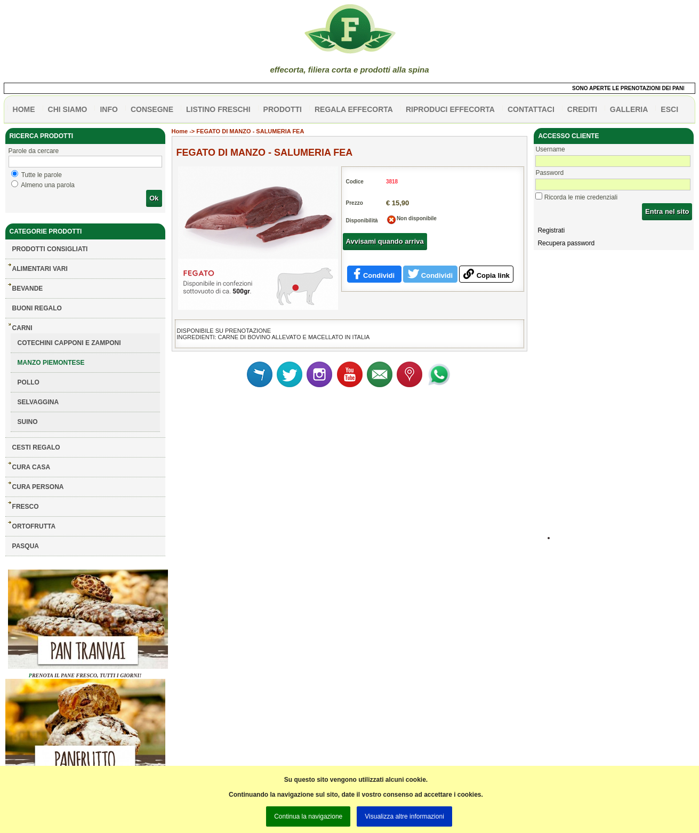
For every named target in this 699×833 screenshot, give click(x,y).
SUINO (28, 422)
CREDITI (582, 109)
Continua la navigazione (308, 816)
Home (180, 131)
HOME (24, 109)
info (108, 109)
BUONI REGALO (37, 308)
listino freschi (218, 109)
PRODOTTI (282, 109)
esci (669, 109)
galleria (629, 109)
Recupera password (565, 243)
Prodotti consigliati (50, 249)
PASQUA (25, 546)
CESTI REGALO (36, 447)
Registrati (551, 230)
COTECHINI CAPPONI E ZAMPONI (69, 343)
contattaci (531, 109)
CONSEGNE (152, 109)
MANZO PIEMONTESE (51, 362)
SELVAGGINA (38, 402)
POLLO (28, 382)
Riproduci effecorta (450, 109)
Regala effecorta (354, 109)
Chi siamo (67, 109)
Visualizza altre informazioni (404, 816)
